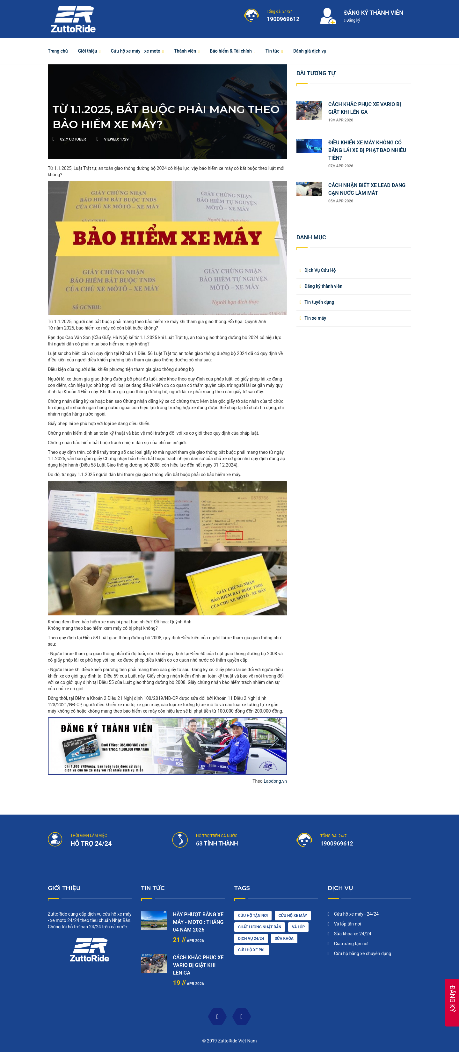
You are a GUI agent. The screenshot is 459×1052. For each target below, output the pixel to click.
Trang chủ (58, 51)
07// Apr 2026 (340, 166)
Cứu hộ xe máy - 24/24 (356, 914)
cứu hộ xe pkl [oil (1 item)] (252, 950)
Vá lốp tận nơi (347, 923)
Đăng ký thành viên (323, 286)
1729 (116, 139)
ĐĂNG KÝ (452, 998)
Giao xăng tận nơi (351, 943)
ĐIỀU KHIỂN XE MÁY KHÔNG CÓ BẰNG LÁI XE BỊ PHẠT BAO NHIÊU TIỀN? (367, 150)
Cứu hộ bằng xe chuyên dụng (362, 953)
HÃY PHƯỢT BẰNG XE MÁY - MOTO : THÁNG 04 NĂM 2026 (198, 922)
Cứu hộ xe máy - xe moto (135, 51)
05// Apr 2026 (340, 201)
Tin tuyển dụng (319, 302)
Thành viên (185, 51)
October (73, 139)
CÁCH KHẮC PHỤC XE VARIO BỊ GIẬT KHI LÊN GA (198, 965)
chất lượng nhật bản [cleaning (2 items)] (259, 927)
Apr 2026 (188, 941)
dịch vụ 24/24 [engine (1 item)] (251, 938)
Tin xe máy (315, 318)
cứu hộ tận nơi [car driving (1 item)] (253, 915)
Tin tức (273, 51)
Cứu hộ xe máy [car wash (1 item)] (293, 915)
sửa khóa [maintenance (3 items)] (284, 938)
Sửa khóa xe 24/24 (352, 933)
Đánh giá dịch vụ (309, 51)
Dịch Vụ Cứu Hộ (320, 270)
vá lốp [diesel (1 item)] (298, 927)
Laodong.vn (275, 781)
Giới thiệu (87, 51)
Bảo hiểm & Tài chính (230, 51)
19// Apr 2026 (340, 120)
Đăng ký (352, 20)
